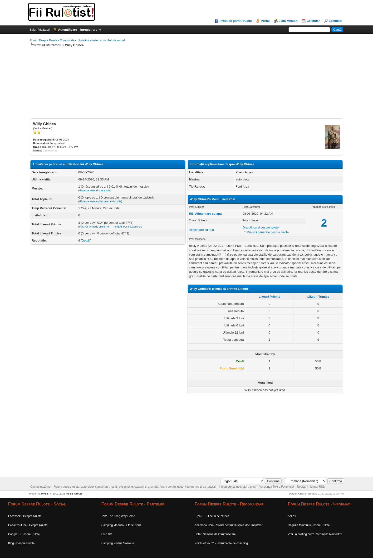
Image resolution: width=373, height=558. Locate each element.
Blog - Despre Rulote (21, 543)
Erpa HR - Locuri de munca (212, 516)
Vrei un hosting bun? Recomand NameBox (315, 534)
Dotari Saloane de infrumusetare (215, 534)
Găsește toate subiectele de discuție (100, 201)
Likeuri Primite (269, 296)
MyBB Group (74, 493)
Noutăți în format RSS (311, 486)
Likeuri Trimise (318, 296)
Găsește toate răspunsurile (94, 190)
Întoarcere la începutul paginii (237, 486)
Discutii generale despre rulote (268, 232)
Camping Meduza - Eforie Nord (121, 525)
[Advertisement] (172, 85)
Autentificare (67, 29)
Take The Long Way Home (118, 516)
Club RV (106, 534)
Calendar (313, 21)
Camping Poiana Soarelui (117, 543)
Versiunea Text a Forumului (276, 486)
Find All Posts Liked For (127, 226)
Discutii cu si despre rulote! (260, 227)
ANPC (292, 516)
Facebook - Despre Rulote (24, 516)
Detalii (86, 240)
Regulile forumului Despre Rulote (309, 525)
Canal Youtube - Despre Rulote (27, 525)
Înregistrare (88, 29)
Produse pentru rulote (236, 21)
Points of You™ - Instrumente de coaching (221, 543)
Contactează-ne (40, 486)
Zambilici (335, 21)
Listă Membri (288, 21)
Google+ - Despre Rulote (24, 534)
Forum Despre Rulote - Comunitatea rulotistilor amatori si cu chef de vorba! (77, 40)
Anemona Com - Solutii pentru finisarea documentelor (228, 525)
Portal (265, 21)
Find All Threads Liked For (94, 226)
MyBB (45, 493)
